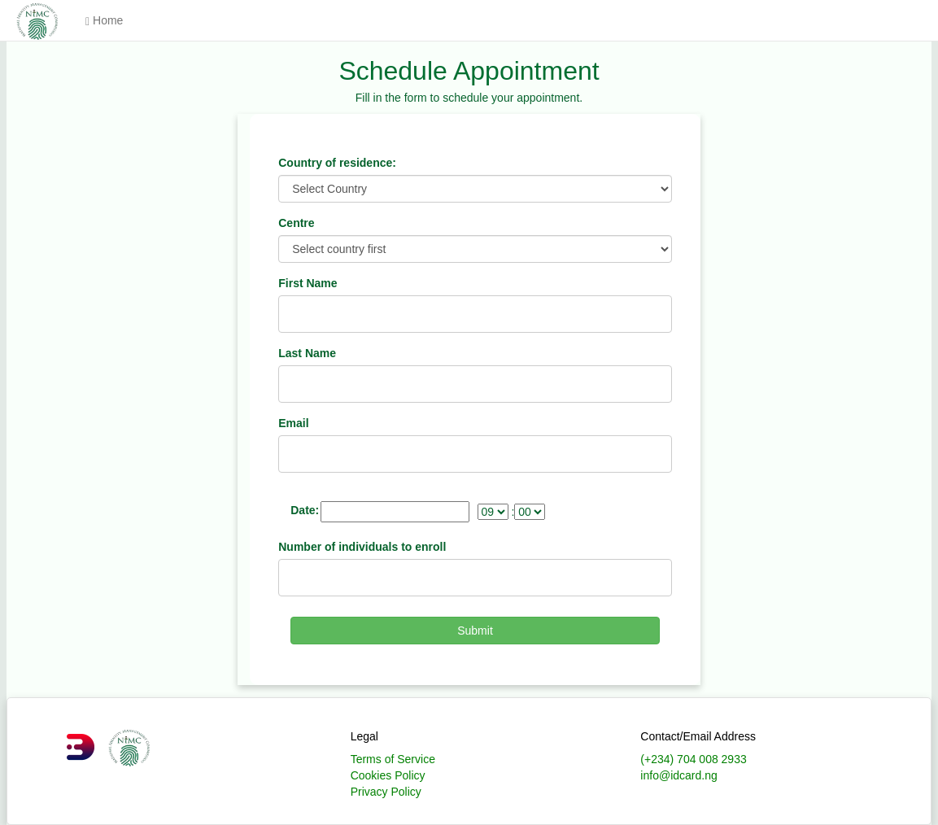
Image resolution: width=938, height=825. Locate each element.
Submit (475, 630)
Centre (296, 222)
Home (104, 20)
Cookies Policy (388, 775)
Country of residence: (337, 162)
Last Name (307, 353)
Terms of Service (393, 759)
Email (293, 423)
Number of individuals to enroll (362, 546)
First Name (307, 283)
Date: (304, 510)
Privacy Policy (386, 791)
